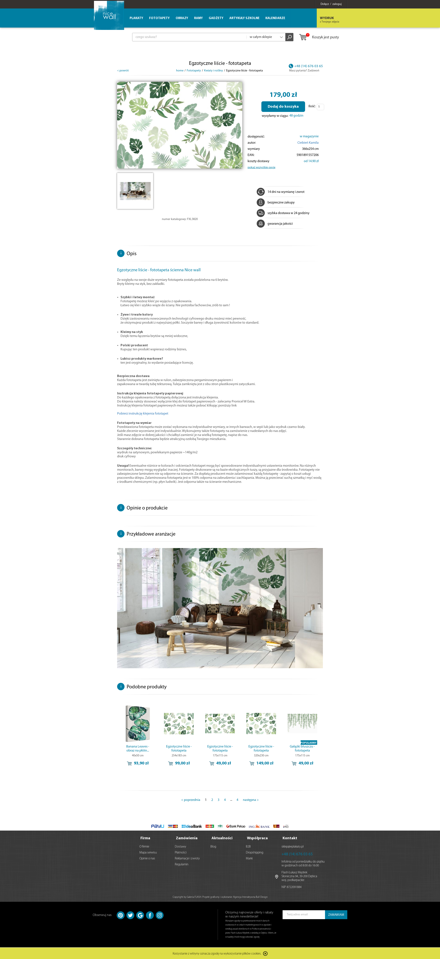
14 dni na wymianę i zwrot (280, 192)
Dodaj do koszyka (283, 107)
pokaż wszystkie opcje (261, 167)
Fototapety (159, 18)
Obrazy (182, 18)
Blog (213, 846)
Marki (249, 858)
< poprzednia (190, 800)
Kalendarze (275, 18)
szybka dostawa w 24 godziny (283, 213)
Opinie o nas (147, 858)
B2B (248, 846)
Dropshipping (254, 852)
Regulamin (181, 864)
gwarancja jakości (275, 223)
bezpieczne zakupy (276, 202)
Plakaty (136, 18)
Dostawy (180, 846)
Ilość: (311, 106)
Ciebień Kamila (308, 143)
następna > (251, 800)
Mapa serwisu (148, 852)
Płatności (180, 852)
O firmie (144, 846)
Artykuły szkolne (244, 18)
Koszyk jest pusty (319, 37)
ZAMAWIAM (336, 914)
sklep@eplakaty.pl (293, 846)
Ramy (198, 18)
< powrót (123, 70)
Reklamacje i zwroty (187, 858)
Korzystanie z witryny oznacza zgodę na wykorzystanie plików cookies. (217, 953)
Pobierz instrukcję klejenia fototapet (142, 413)
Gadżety (216, 18)
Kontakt (290, 838)
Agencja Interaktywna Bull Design (250, 896)
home (180, 70)
